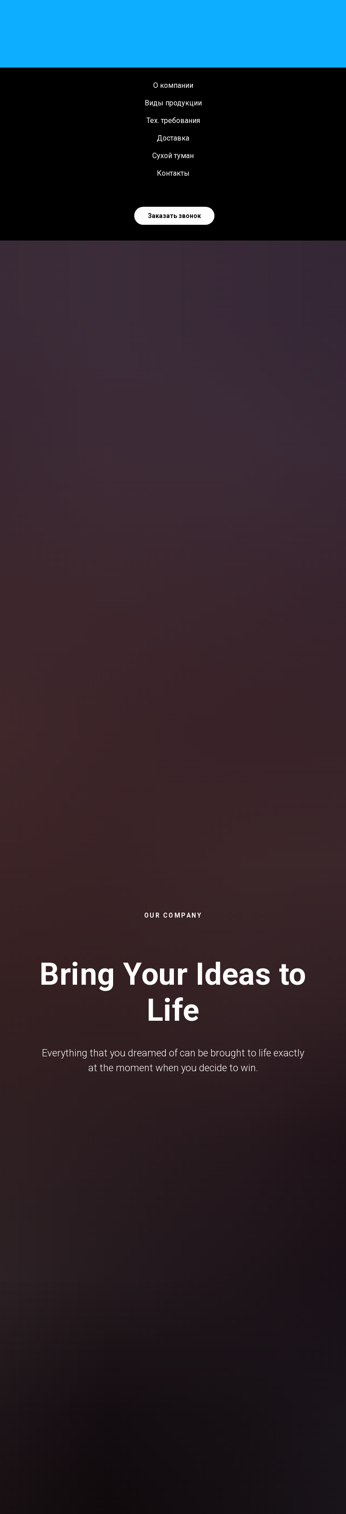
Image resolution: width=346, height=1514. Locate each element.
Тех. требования (173, 120)
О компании (173, 85)
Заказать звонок (174, 215)
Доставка (173, 138)
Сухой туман (173, 155)
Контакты (173, 173)
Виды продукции (173, 103)
